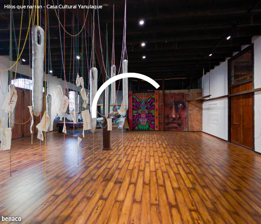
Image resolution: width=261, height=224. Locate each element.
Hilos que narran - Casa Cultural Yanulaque (53, 6)
